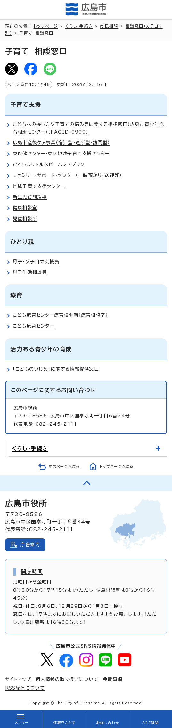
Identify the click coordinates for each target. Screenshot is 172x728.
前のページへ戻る (64, 466)
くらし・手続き (79, 26)
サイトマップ (18, 679)
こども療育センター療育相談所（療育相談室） (60, 315)
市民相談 (109, 26)
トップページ (46, 26)
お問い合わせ (107, 722)
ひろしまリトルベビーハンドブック (49, 164)
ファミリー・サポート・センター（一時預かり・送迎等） (67, 175)
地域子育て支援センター (39, 186)
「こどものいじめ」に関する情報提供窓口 (56, 369)
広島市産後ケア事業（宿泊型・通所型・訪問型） (61, 142)
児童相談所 (25, 218)
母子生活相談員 (30, 272)
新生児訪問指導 (30, 197)
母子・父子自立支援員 (36, 261)
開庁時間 (32, 571)
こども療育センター (33, 326)
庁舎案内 (30, 544)
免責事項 (112, 679)
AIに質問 (150, 722)
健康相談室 (25, 207)
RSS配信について (25, 688)
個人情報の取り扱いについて (67, 679)
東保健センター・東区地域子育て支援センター (61, 153)
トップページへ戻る (117, 466)
